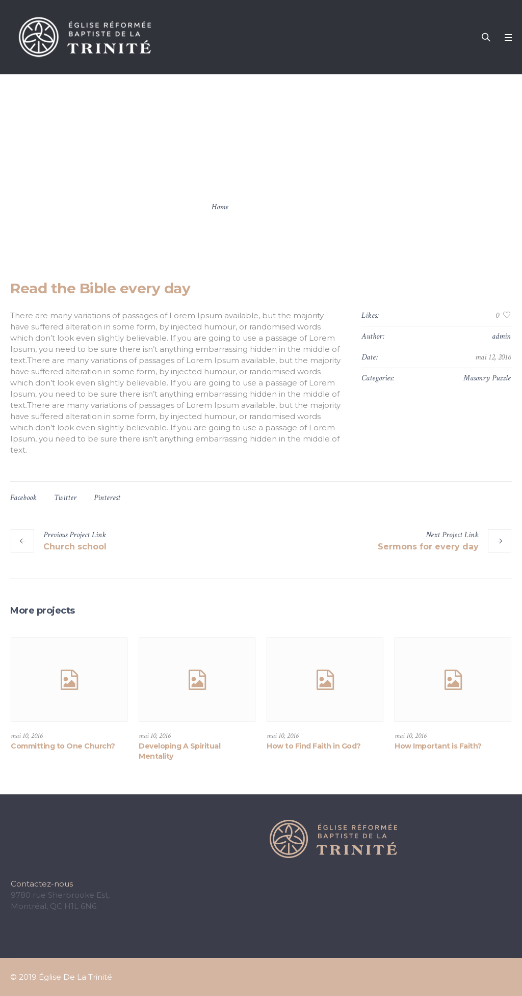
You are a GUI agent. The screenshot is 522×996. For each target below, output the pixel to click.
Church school (75, 546)
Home (220, 207)
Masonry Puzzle (487, 378)
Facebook (23, 497)
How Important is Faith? (438, 746)
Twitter (65, 497)
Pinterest (107, 497)
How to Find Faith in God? (314, 746)
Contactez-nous (42, 884)
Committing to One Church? (63, 746)
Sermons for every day (428, 546)
